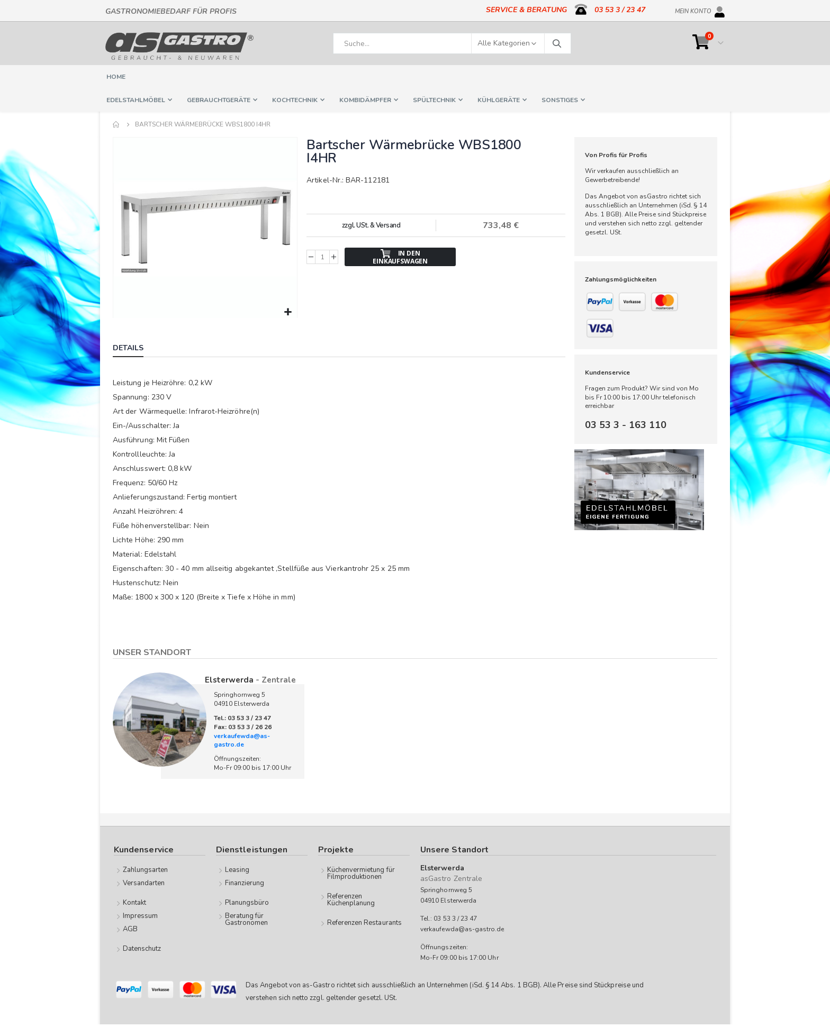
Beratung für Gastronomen (246, 918)
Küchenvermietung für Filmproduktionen (361, 872)
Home (116, 124)
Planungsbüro (247, 901)
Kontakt (134, 901)
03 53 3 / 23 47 (619, 10)
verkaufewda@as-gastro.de (242, 739)
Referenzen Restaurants (364, 921)
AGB (130, 928)
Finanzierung (245, 882)
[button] (287, 311)
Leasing (237, 869)
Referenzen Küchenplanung (351, 898)
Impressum (140, 915)
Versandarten (144, 882)
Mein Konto (693, 9)
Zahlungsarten (145, 869)
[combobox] (452, 43)
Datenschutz (142, 947)
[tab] (136, 348)
